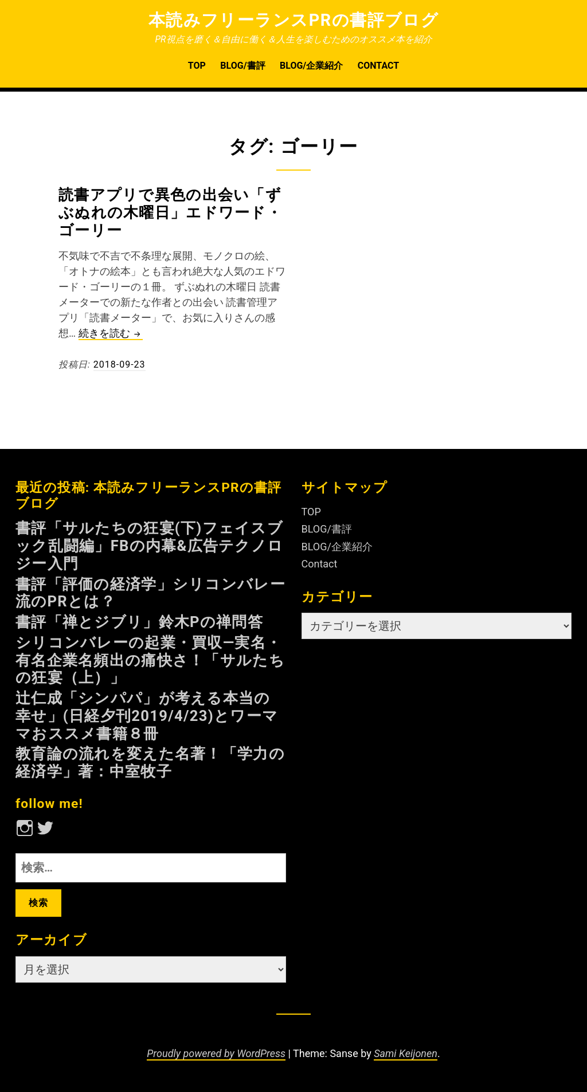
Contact (378, 65)
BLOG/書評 (242, 65)
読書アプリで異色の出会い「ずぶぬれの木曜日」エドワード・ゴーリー (170, 212)
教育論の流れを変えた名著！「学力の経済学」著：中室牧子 (150, 762)
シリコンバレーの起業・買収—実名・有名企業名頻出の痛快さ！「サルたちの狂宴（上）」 (150, 660)
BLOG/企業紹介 (311, 65)
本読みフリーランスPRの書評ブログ (293, 20)
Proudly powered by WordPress (216, 1053)
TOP (197, 65)
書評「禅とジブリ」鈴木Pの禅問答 (139, 621)
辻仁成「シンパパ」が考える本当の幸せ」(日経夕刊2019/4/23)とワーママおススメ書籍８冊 (146, 715)
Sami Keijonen (405, 1053)
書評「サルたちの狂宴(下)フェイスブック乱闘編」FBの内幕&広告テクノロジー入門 (149, 545)
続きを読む (111, 333)
